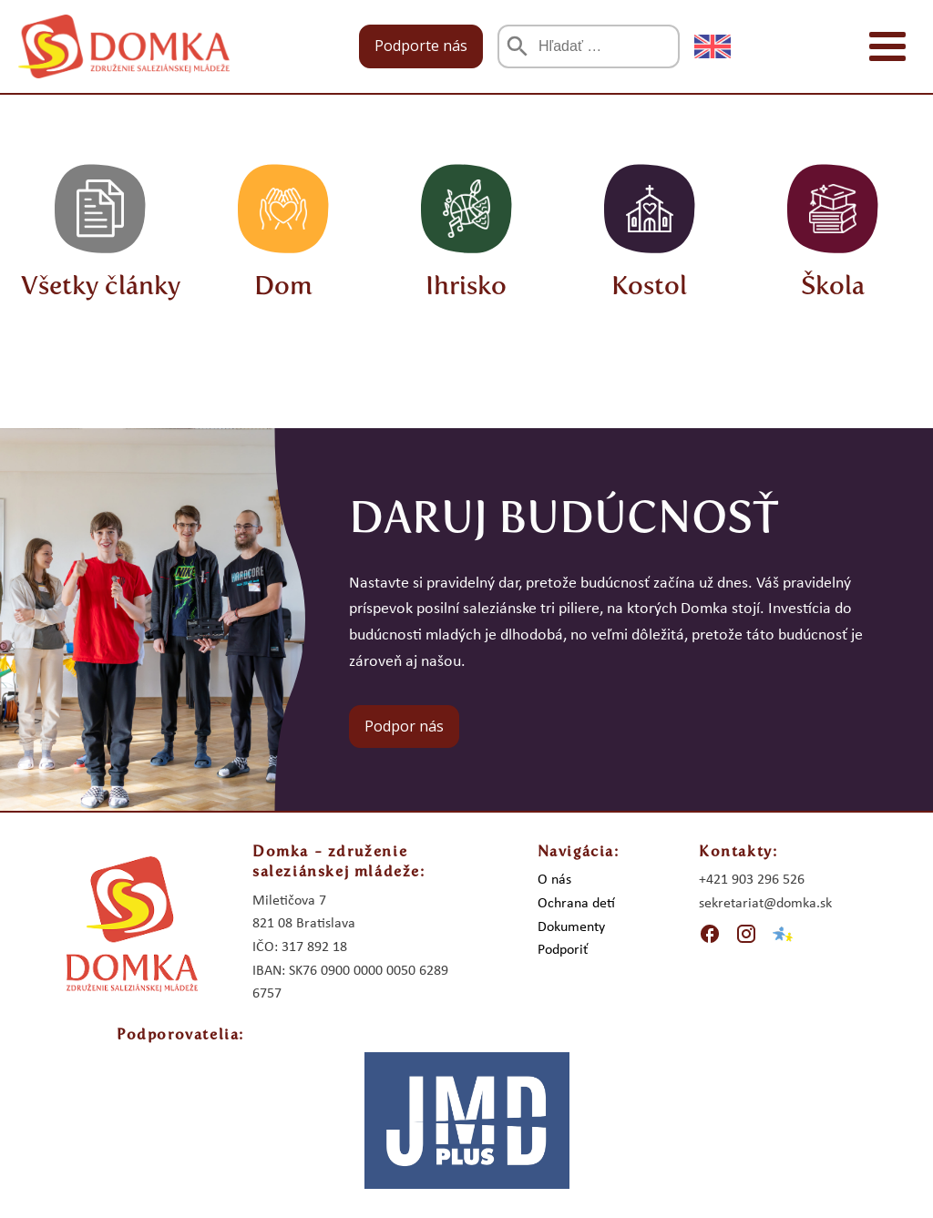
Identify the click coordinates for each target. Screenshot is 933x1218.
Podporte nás (420, 46)
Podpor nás (404, 726)
